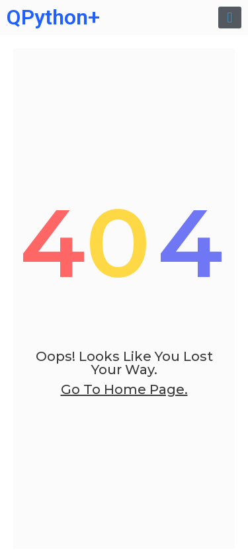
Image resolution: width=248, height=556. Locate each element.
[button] (229, 17)
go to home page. (124, 389)
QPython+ (53, 17)
